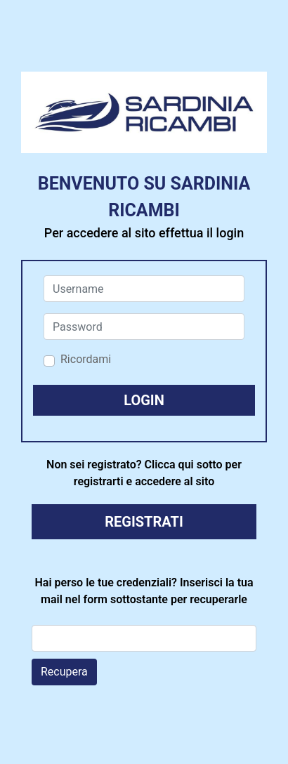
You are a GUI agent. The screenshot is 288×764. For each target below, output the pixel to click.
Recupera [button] (64, 671)
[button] (144, 400)
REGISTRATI (144, 521)
